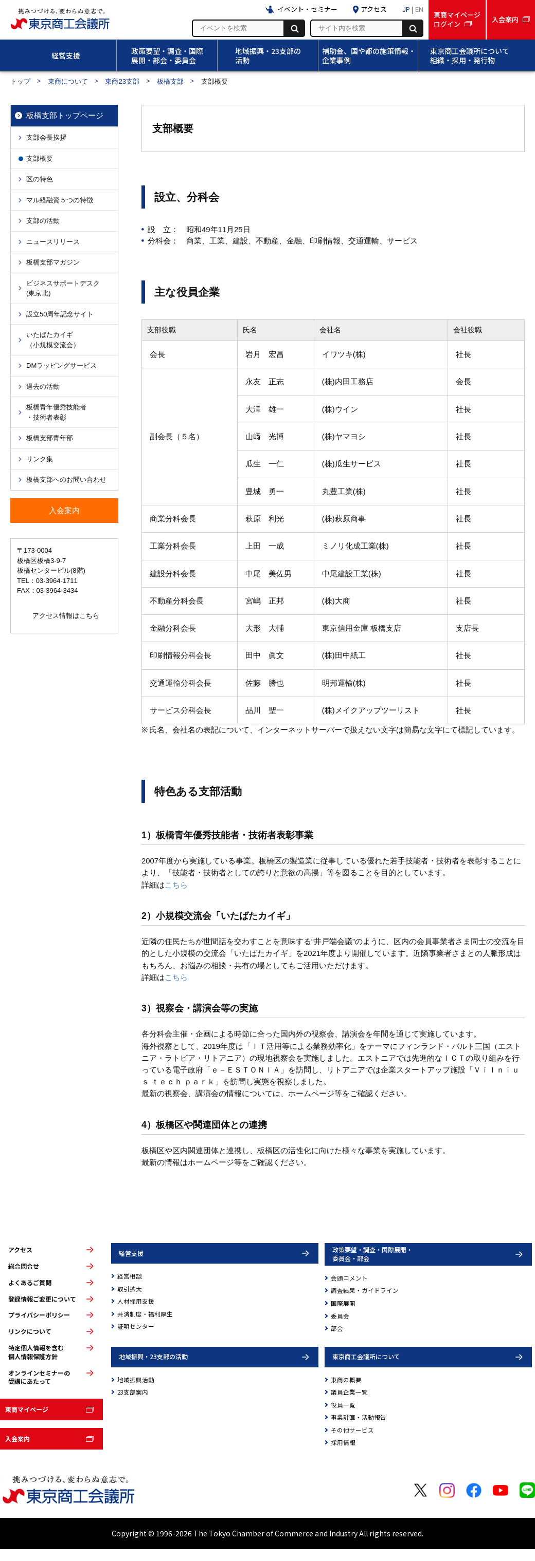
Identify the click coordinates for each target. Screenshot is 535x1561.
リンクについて (29, 1331)
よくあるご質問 (29, 1282)
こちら (176, 885)
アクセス (20, 1250)
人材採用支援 (135, 1301)
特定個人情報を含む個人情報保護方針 (36, 1352)
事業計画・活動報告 (358, 1417)
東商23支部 (122, 81)
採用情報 (343, 1442)
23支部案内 (132, 1392)
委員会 (340, 1316)
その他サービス (352, 1430)
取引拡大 (129, 1289)
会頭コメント (349, 1278)
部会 (337, 1328)
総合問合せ (23, 1266)
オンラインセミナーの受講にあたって (39, 1377)
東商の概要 (346, 1380)
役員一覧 (343, 1405)
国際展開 (343, 1303)
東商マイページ (26, 1409)
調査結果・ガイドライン (365, 1290)
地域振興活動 (135, 1380)
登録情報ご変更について (42, 1299)
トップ (20, 81)
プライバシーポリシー (39, 1315)
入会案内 (17, 1438)
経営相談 (129, 1276)
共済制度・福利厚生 (145, 1314)
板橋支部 (170, 81)
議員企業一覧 (349, 1392)
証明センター (135, 1326)
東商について (68, 81)
